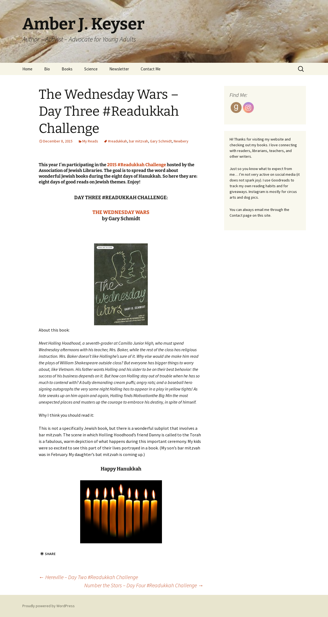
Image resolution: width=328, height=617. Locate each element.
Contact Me (151, 68)
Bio (47, 68)
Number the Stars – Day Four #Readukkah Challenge (143, 585)
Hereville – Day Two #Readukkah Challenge (88, 577)
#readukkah (117, 141)
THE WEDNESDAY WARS (120, 212)
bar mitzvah (138, 141)
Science (91, 68)
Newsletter (119, 68)
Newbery (181, 141)
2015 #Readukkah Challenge (136, 164)
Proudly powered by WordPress (48, 605)
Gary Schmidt (161, 141)
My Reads (90, 141)
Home (27, 68)
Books (67, 68)
